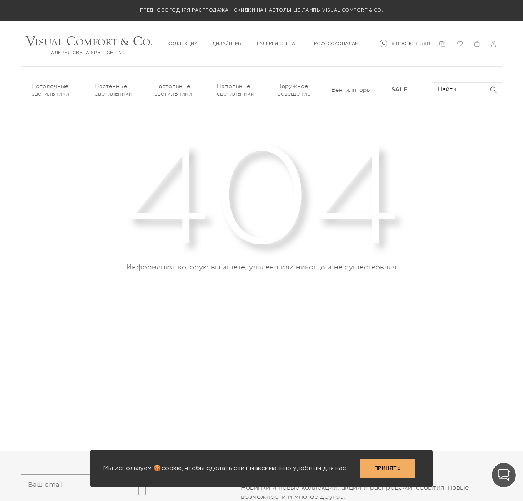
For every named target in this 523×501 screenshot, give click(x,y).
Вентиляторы (351, 89)
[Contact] (504, 475)
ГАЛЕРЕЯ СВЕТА (276, 44)
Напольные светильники (236, 89)
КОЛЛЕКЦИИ (182, 44)
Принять (387, 468)
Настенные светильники (114, 89)
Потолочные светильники (50, 89)
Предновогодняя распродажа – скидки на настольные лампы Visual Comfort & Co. (261, 10)
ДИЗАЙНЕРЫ (227, 44)
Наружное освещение (293, 89)
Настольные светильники (173, 89)
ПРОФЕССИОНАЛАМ (334, 44)
